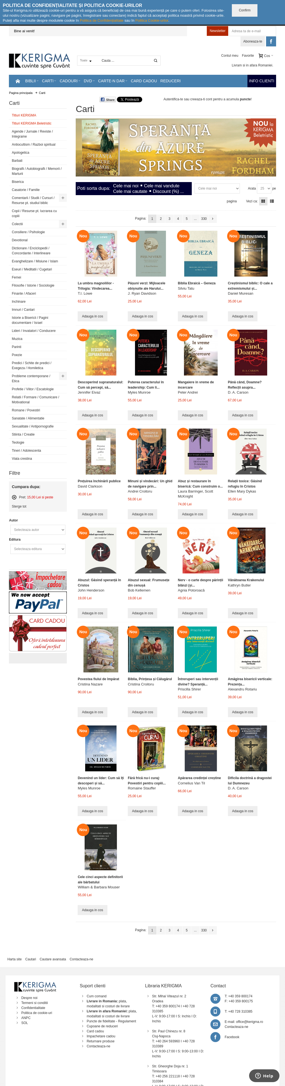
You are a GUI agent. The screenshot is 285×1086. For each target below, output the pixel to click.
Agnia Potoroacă (191, 590)
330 (204, 219)
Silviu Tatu (186, 288)
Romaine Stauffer (142, 788)
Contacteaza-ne (81, 959)
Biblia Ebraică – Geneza (196, 283)
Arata (252, 188)
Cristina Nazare (90, 684)
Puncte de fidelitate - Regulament (111, 1021)
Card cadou (95, 1031)
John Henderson (91, 590)
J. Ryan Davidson (142, 293)
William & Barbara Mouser (99, 887)
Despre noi (29, 998)
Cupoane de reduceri (102, 1026)
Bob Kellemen (139, 590)
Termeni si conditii (34, 1003)
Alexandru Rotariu (242, 689)
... (195, 219)
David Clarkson (90, 486)
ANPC (25, 1018)
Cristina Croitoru (141, 684)
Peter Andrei (188, 392)
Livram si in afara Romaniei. (252, 65)
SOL (24, 1023)
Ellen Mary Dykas (242, 491)
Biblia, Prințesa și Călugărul (150, 679)
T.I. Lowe (85, 293)
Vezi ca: (252, 201)
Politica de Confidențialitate (102, 20)
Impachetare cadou (101, 1036)
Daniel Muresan (240, 293)
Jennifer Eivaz (89, 392)
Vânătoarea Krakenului (246, 580)
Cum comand (96, 996)
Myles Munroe (139, 392)
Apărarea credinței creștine (199, 778)
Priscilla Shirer (189, 689)
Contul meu (229, 56)
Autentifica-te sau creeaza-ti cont (188, 99)
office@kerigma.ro (249, 1022)
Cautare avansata (53, 959)
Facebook (232, 1037)
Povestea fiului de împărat (98, 679)
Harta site (14, 959)
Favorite (248, 56)
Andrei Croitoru (140, 491)
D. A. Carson (238, 392)
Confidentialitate (33, 1008)
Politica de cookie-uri (36, 1013)
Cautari (30, 959)
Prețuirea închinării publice (99, 481)
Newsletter (217, 31)
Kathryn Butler (239, 585)
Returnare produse (100, 1041)
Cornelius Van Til (191, 783)
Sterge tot (19, 506)
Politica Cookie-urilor (151, 20)
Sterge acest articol (14, 497)
